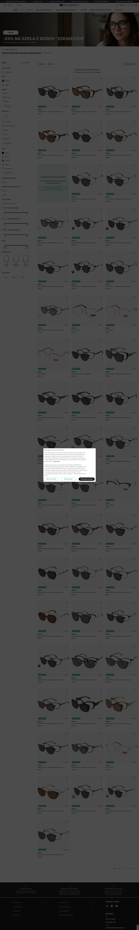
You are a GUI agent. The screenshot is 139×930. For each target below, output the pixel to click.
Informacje (56, 461)
